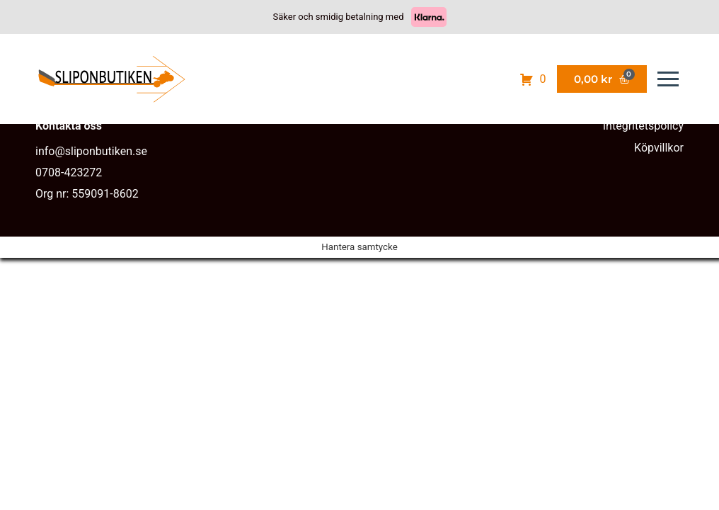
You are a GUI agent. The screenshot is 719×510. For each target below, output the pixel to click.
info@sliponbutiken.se (91, 151)
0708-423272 (68, 172)
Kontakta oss (68, 125)
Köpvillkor (659, 147)
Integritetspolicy (643, 125)
